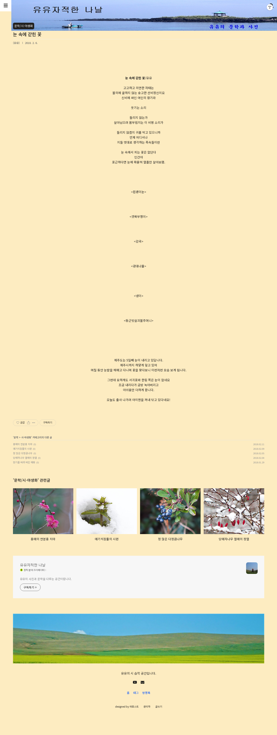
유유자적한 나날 (33, 564)
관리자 (147, 706)
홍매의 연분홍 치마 (22, 444)
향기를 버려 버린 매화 (24, 462)
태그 (136, 693)
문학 (16, 437)
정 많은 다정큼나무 (22, 453)
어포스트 (134, 706)
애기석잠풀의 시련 (22, 448)
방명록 (146, 693)
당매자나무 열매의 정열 (25, 457)
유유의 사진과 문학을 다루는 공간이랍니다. (46, 579)
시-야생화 (26, 437)
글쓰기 (158, 706)
